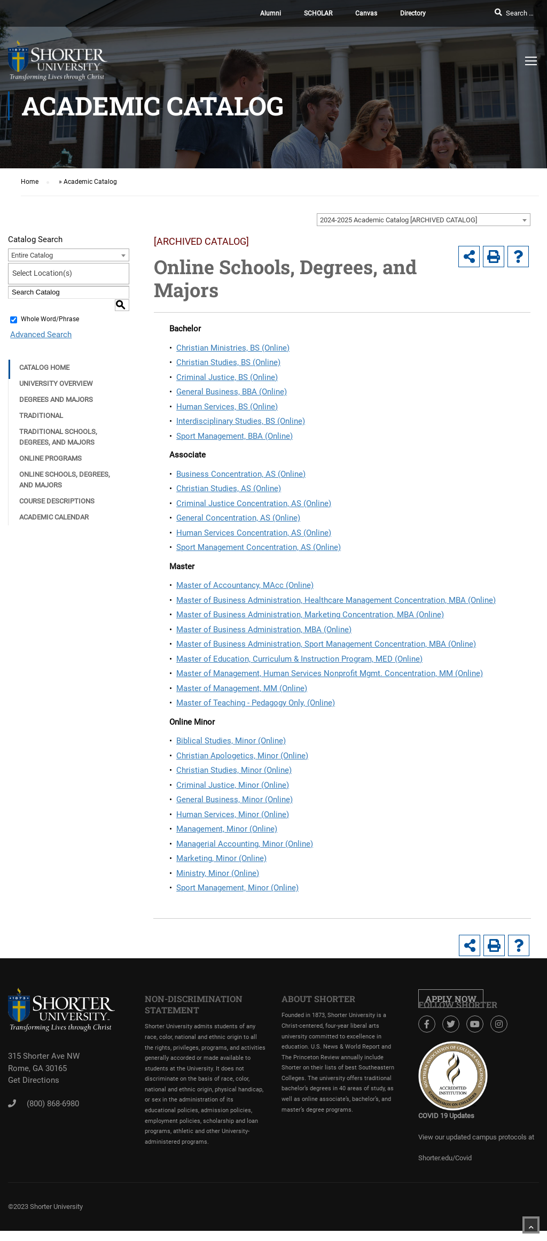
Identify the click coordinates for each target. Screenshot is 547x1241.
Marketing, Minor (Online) (221, 858)
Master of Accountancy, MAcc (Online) (245, 585)
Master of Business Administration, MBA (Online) (263, 629)
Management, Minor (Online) (226, 829)
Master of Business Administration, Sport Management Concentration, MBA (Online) (326, 644)
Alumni (270, 13)
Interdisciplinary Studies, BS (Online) (240, 421)
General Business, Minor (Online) (234, 799)
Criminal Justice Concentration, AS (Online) (253, 503)
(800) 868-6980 (53, 1103)
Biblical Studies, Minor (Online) (231, 741)
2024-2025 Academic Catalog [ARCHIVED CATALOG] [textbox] (398, 220)
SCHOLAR (318, 13)
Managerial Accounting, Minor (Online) (244, 844)
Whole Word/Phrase (50, 303)
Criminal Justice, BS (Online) (227, 377)
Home (29, 181)
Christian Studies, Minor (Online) (234, 770)
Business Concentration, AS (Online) (241, 474)
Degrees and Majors (56, 383)
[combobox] (423, 219)
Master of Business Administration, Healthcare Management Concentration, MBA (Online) (336, 600)
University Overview (56, 367)
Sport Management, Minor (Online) (237, 888)
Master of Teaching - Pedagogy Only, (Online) (255, 703)
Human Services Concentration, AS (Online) (253, 533)
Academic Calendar (54, 501)
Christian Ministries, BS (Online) (233, 348)
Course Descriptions (57, 485)
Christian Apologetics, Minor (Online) (242, 756)
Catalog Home (44, 351)
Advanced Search (38, 318)
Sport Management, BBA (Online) (234, 436)
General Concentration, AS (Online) (238, 518)
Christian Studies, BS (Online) (228, 362)
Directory (413, 13)
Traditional (41, 399)
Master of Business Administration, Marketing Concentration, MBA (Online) (310, 614)
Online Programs (50, 442)
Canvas (366, 13)
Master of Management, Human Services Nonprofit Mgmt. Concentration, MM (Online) (329, 673)
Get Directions (33, 1080)
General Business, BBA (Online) (231, 392)
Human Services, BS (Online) (227, 407)
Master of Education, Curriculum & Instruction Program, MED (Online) (299, 659)
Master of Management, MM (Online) (241, 688)
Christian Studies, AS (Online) (228, 488)
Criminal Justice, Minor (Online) (232, 785)
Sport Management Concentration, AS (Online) (258, 547)
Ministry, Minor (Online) (217, 873)
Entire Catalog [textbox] (32, 255)
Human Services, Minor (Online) (232, 814)
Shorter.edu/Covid (445, 1158)
